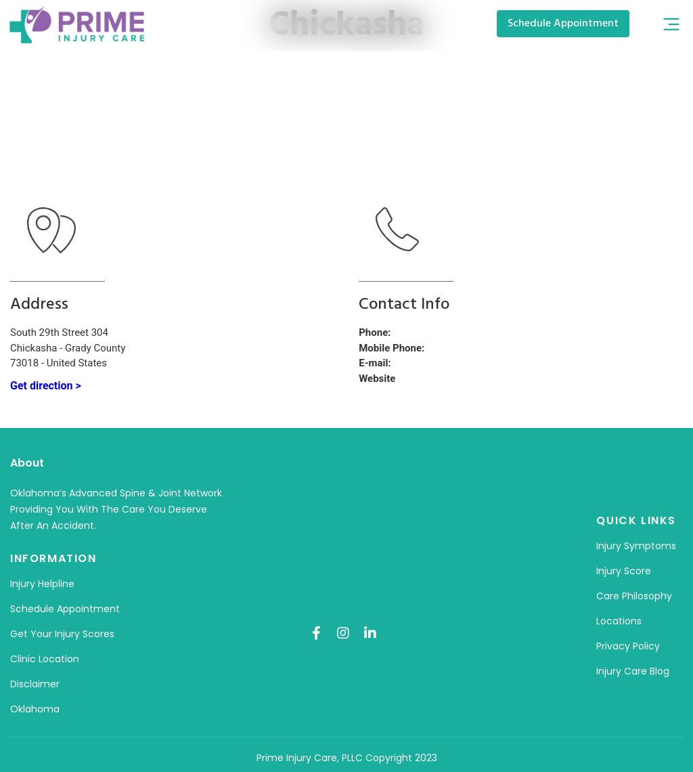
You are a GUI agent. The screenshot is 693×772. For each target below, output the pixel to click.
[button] (670, 26)
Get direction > (45, 385)
